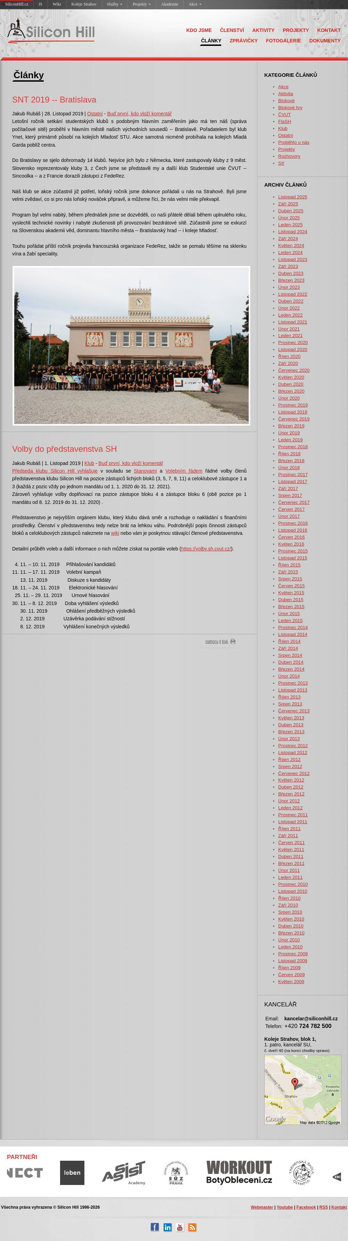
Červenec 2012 (293, 773)
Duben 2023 (291, 273)
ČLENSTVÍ (232, 30)
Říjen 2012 (289, 759)
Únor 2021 (289, 329)
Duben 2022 (291, 301)
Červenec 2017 (293, 502)
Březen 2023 (291, 280)
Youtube (284, 1207)
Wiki (57, 4)
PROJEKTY (296, 30)
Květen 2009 (291, 981)
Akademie (169, 4)
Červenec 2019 (293, 419)
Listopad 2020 (292, 349)
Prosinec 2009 (293, 953)
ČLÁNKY (211, 40)
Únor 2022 (289, 308)
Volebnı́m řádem (183, 471)
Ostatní (285, 135)
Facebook (306, 1207)
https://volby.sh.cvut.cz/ (206, 549)
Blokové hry (290, 107)
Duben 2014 (291, 662)
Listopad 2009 (292, 960)
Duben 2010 (291, 926)
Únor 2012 (289, 800)
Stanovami (145, 471)
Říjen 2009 (289, 967)
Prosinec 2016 (293, 523)
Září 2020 (288, 363)
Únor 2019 (289, 432)
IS (40, 4)
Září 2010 (288, 905)
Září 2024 (288, 238)
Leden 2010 (290, 946)
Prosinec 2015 (293, 551)
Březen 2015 (291, 606)
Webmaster (262, 1207)
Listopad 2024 (292, 231)
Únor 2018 (289, 467)
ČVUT (284, 114)
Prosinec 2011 (293, 814)
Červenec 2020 (293, 370)
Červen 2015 (291, 585)
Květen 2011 (291, 849)
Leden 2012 (290, 807)
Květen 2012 (291, 780)
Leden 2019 (290, 439)
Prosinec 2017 (293, 474)
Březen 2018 (291, 460)
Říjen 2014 (289, 641)
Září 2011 (288, 835)
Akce (195, 4)
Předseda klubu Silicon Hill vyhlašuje (55, 471)
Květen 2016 (291, 544)
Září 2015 (288, 571)
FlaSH (284, 121)
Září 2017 (288, 488)
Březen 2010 (291, 933)
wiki (115, 533)
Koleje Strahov (84, 4)
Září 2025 (288, 203)
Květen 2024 (291, 245)
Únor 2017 (289, 516)
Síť (281, 163)
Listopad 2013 (292, 690)
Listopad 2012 (292, 752)
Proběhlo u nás (293, 142)
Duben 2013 (291, 724)
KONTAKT (329, 30)
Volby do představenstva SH (64, 449)
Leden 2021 (290, 335)
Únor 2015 (289, 613)
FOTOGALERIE (283, 40)
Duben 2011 (291, 856)
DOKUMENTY (325, 40)
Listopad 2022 (292, 294)
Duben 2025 (291, 210)
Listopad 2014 (292, 634)
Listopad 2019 (292, 412)
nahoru (212, 641)
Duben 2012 (291, 787)
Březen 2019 (291, 425)
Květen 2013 (291, 717)
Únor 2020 (289, 398)
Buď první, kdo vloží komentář (139, 113)
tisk (225, 641)
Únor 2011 (289, 870)
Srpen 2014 (290, 655)
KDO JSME (199, 30)
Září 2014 (288, 648)
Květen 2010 (291, 919)
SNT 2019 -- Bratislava (54, 99)
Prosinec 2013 (293, 683)
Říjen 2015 (289, 565)
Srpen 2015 (290, 578)
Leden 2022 (290, 315)
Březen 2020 (291, 391)
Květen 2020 (291, 377)
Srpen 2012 (290, 766)
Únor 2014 (289, 676)
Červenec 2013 (293, 710)
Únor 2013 (289, 738)
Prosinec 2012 (293, 745)
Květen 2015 (291, 592)
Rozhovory (289, 156)
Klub (283, 128)
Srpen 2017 (290, 495)
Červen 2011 (291, 842)
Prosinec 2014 (293, 627)
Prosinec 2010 (293, 884)
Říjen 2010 (289, 898)
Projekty (142, 4)
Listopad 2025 (292, 196)
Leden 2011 (290, 877)
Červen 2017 (291, 509)
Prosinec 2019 (293, 405)
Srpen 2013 (290, 704)
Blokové (286, 100)
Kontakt (339, 1207)
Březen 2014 (291, 669)
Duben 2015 (291, 599)
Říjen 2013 (289, 697)
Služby (114, 4)
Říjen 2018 (289, 453)
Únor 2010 (289, 939)
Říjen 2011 (289, 828)
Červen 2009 (291, 974)
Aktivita (285, 93)
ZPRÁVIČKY (244, 40)
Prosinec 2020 (293, 342)
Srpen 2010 (290, 912)
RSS (324, 1207)
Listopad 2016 (292, 530)
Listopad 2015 (292, 558)
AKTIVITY (263, 30)
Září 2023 (288, 266)
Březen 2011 (291, 863)
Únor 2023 (289, 287)
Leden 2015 (290, 620)
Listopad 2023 (292, 259)
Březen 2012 (291, 794)
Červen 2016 (291, 537)
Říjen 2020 (289, 356)
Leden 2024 (290, 252)
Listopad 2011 (292, 821)
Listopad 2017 (292, 481)
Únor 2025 (289, 217)
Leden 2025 (290, 224)
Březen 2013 (291, 731)
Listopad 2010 (292, 891)
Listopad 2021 (292, 322)
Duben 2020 (291, 384)
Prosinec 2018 (293, 446)
